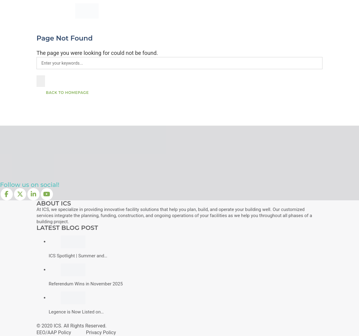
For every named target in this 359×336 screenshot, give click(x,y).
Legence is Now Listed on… (76, 312)
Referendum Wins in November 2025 (86, 284)
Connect (292, 11)
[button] (353, 68)
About (222, 11)
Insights (245, 11)
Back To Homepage (67, 92)
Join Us (269, 11)
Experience (196, 11)
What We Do (163, 11)
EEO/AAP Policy (54, 332)
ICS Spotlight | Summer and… (78, 256)
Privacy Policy (101, 332)
